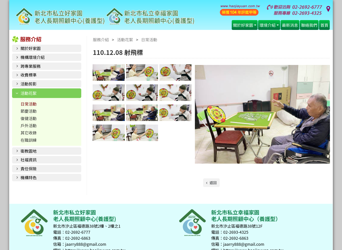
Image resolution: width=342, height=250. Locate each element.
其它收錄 (29, 132)
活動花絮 (29, 93)
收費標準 (29, 75)
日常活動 (29, 104)
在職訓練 (29, 140)
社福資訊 (29, 159)
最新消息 (290, 25)
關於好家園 (243, 25)
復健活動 (29, 118)
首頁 (324, 25)
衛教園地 (29, 151)
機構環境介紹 (33, 57)
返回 (213, 182)
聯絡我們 (309, 25)
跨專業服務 (31, 66)
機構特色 (29, 177)
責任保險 (29, 168)
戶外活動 (29, 125)
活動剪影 (29, 84)
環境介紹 (267, 25)
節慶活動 (29, 111)
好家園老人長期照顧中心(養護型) (105, 16)
